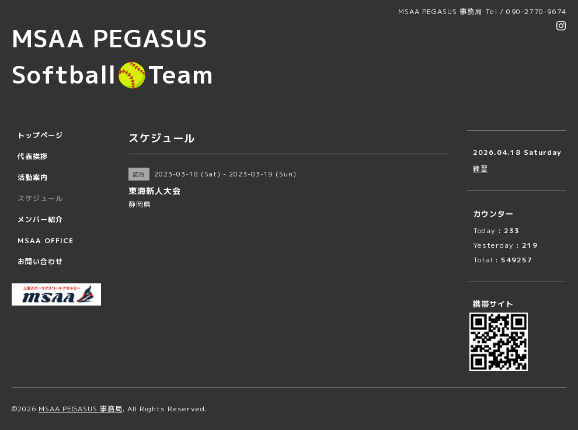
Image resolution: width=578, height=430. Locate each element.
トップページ (40, 135)
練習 (480, 169)
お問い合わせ (40, 261)
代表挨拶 (33, 156)
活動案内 (33, 177)
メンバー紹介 (40, 219)
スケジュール (40, 198)
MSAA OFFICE (46, 240)
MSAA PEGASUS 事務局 (81, 409)
